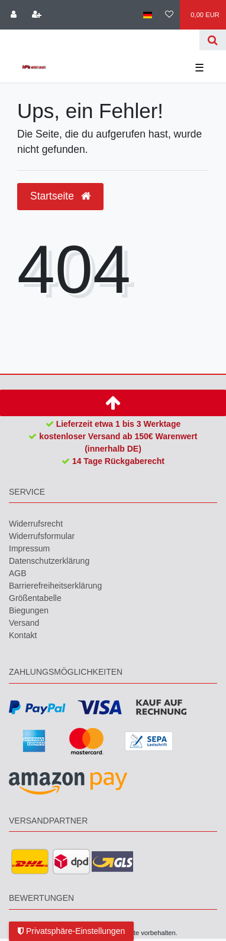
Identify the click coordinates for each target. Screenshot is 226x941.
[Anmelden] (13, 15)
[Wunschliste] (169, 15)
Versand (24, 623)
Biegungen (29, 610)
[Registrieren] (36, 15)
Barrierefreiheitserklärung (55, 585)
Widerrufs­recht (36, 523)
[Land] (147, 15)
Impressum (29, 548)
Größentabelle (35, 598)
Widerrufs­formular (42, 536)
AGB (18, 573)
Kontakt (23, 635)
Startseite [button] (60, 196)
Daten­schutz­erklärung (49, 561)
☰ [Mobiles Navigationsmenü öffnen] (199, 68)
